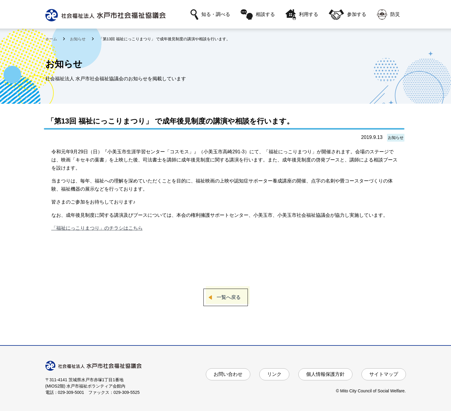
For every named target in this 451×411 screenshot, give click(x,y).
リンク (274, 374)
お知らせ (78, 39)
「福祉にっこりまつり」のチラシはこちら (97, 228)
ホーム (51, 39)
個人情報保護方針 (325, 374)
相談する (258, 14)
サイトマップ (383, 374)
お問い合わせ (228, 374)
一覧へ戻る (229, 297)
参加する (347, 14)
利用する (301, 14)
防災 (388, 14)
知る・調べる (210, 14)
